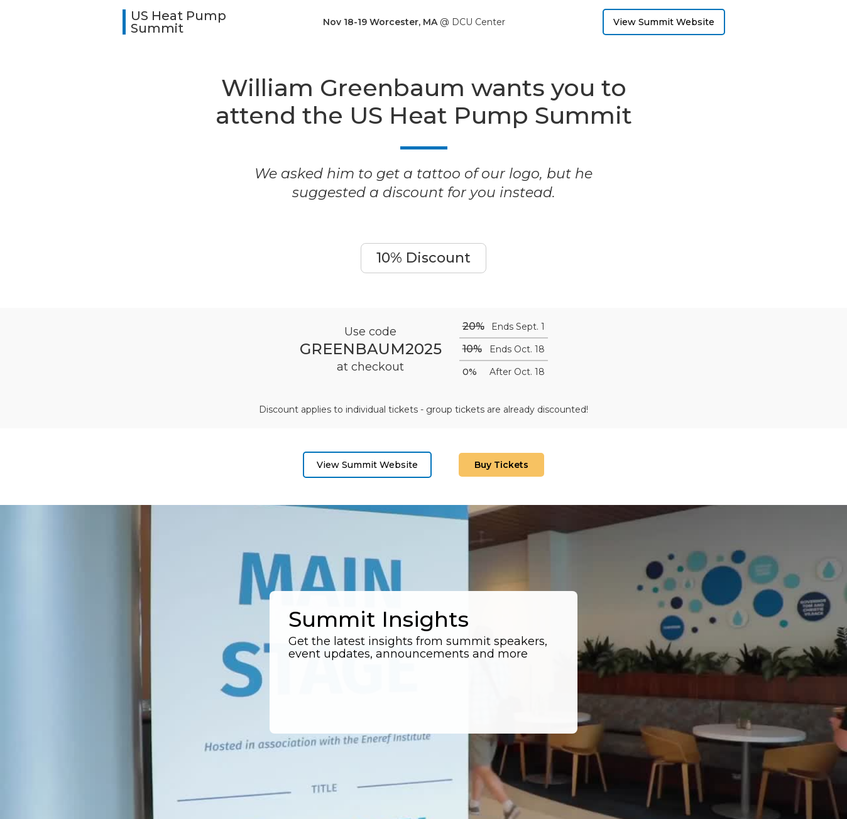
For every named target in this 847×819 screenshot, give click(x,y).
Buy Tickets (501, 464)
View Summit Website (663, 22)
